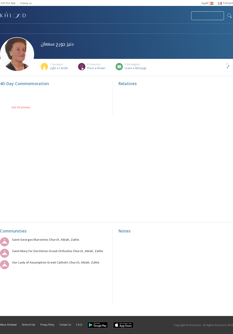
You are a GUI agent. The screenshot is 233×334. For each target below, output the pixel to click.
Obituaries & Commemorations (46, 29)
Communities (92, 29)
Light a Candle (59, 68)
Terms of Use (28, 324)
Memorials (125, 29)
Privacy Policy (47, 324)
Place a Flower (96, 68)
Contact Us (65, 324)
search (229, 15)
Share (220, 66)
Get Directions (20, 107)
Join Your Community (207, 16)
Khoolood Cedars (220, 29)
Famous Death (159, 29)
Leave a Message (136, 68)
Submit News (157, 16)
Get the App (8, 3)
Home (4, 29)
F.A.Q (79, 324)
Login (179, 16)
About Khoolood (8, 324)
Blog (188, 29)
